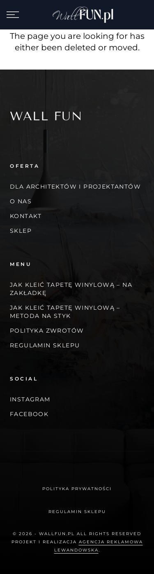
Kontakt (26, 216)
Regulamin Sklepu (45, 345)
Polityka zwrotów (47, 330)
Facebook (29, 414)
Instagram (30, 399)
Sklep (21, 230)
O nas (21, 201)
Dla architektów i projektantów (75, 186)
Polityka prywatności (77, 488)
